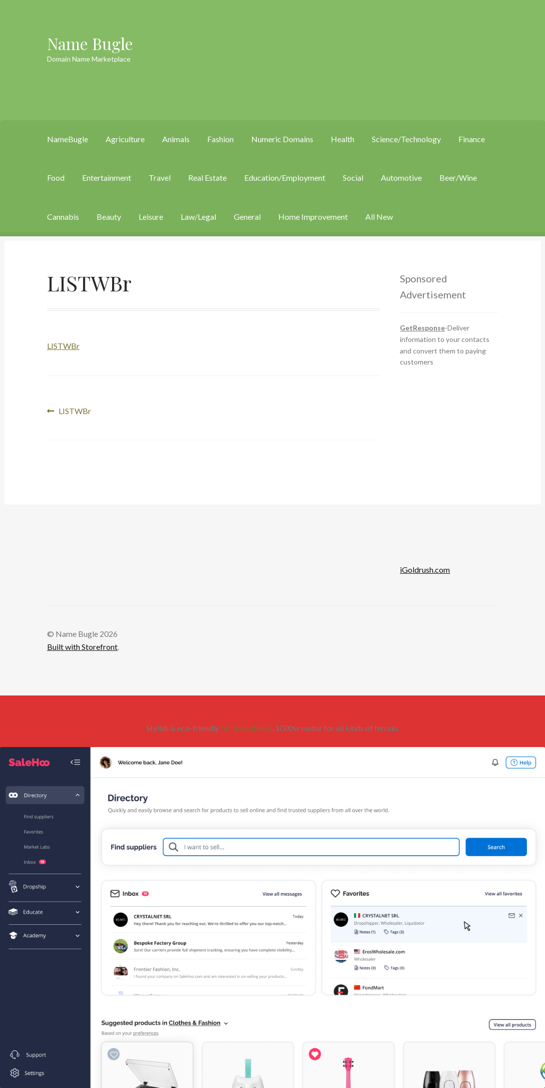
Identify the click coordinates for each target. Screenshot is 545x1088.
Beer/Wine (458, 177)
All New (379, 216)
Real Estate (207, 177)
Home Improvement (313, 216)
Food (56, 177)
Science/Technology (406, 139)
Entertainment (106, 177)
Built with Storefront (82, 646)
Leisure (151, 216)
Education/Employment (284, 177)
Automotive (401, 177)
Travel (160, 177)
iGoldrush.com (425, 569)
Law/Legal (198, 216)
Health (342, 139)
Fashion (220, 139)
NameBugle (67, 139)
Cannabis (63, 216)
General (247, 216)
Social (353, 177)
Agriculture (125, 139)
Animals (176, 139)
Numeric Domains (282, 139)
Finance (471, 139)
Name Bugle (90, 43)
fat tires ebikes (246, 728)
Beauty (109, 216)
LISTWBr (63, 345)
